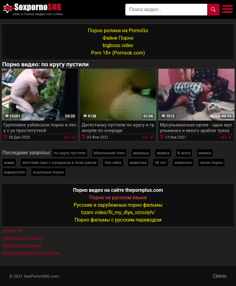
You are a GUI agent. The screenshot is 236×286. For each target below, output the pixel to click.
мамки (205, 153)
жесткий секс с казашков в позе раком (59, 162)
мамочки (182, 162)
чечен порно (211, 162)
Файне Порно (118, 38)
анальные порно (48, 172)
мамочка (138, 162)
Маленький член (109, 153)
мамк (9, 162)
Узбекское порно (22, 246)
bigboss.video (118, 45)
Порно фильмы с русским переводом (118, 220)
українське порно (22, 238)
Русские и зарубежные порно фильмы (118, 205)
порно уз (12, 231)
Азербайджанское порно (31, 253)
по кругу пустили (70, 153)
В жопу (184, 153)
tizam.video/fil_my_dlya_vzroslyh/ (118, 212)
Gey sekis (113, 162)
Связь (220, 276)
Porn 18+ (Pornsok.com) (118, 53)
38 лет (160, 162)
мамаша (141, 153)
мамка (163, 153)
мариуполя (14, 172)
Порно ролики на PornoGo (118, 30)
